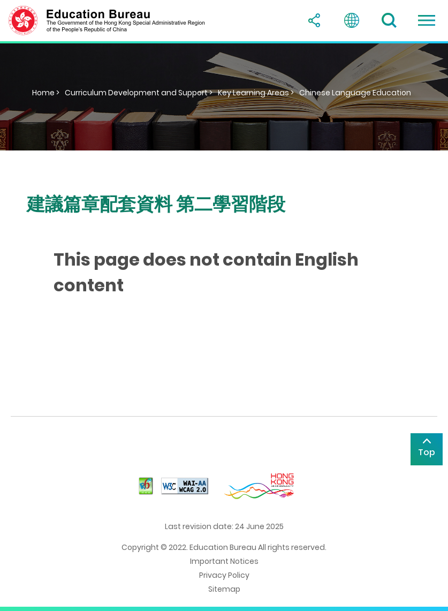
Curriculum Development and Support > (138, 92)
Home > (45, 92)
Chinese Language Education (355, 92)
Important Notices (224, 561)
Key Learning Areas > (256, 92)
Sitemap (224, 589)
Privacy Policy (224, 575)
